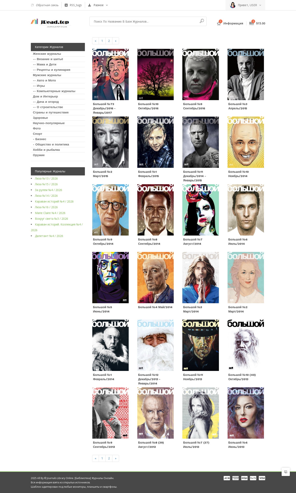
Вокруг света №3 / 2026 (51, 219)
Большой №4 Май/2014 (155, 307)
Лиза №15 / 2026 (46, 184)
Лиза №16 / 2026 (46, 207)
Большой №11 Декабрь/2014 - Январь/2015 (194, 176)
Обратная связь (44, 5)
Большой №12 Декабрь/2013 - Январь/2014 (149, 379)
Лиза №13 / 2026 (46, 178)
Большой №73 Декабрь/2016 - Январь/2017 (104, 108)
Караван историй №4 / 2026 (54, 201)
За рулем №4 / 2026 (48, 190)
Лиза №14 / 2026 (46, 196)
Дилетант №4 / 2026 (49, 236)
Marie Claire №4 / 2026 (50, 213)
